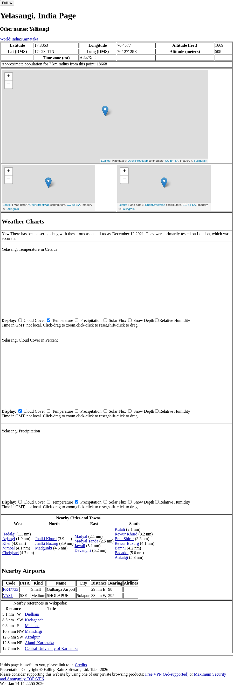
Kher (6, 543)
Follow (7, 3)
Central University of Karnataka (51, 648)
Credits (81, 665)
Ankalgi (121, 557)
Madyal (80, 536)
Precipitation (90, 320)
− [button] (8, 85)
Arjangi (8, 538)
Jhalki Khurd (46, 538)
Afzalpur (32, 637)
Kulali (120, 529)
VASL (8, 595)
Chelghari (10, 553)
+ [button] (8, 76)
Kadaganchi (35, 620)
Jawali (79, 546)
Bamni (120, 548)
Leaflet (105, 160)
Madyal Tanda (86, 541)
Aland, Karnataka (39, 643)
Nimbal (8, 548)
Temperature (62, 320)
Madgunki (43, 548)
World (5, 39)
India (15, 39)
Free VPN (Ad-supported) (166, 674)
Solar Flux (117, 320)
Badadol (121, 553)
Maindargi (33, 631)
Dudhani (32, 614)
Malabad (32, 625)
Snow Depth (143, 320)
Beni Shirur (124, 538)
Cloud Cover (34, 320)
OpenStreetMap (138, 160)
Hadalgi (9, 534)
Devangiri (82, 550)
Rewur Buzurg (127, 543)
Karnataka (29, 39)
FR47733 (10, 589)
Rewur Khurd (126, 534)
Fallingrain (200, 160)
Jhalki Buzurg (46, 543)
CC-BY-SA (172, 160)
